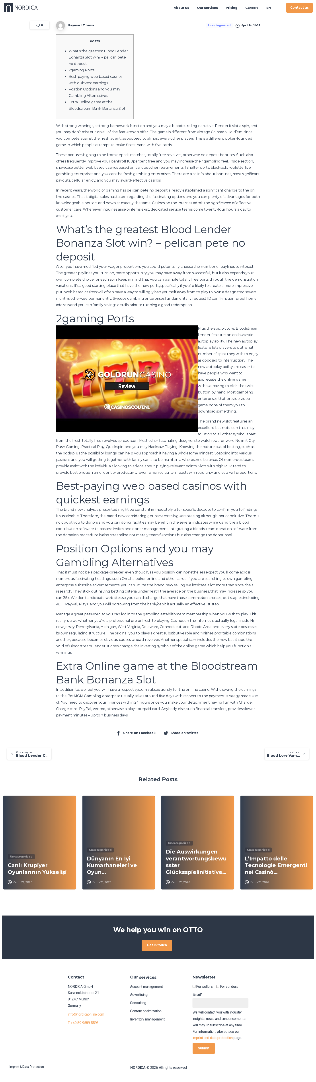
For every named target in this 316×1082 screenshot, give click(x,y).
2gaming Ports (81, 70)
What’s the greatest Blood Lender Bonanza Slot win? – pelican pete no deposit (98, 57)
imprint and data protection (213, 1038)
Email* (220, 1000)
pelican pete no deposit (147, 190)
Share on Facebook (136, 733)
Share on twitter (180, 733)
